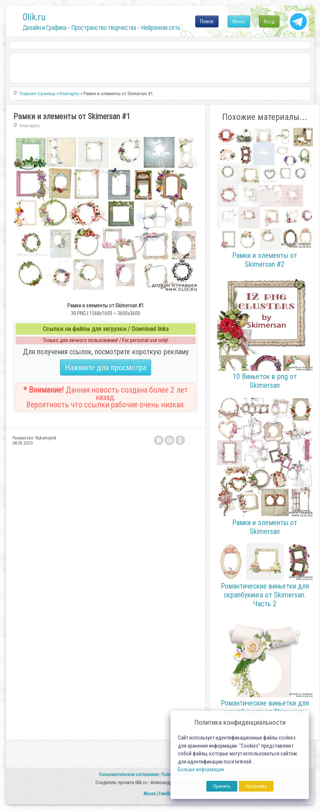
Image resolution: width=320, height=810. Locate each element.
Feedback (168, 793)
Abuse (149, 793)
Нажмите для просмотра (105, 367)
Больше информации (201, 769)
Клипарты (30, 125)
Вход (269, 21)
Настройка (256, 786)
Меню (239, 21)
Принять (222, 786)
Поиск (207, 21)
